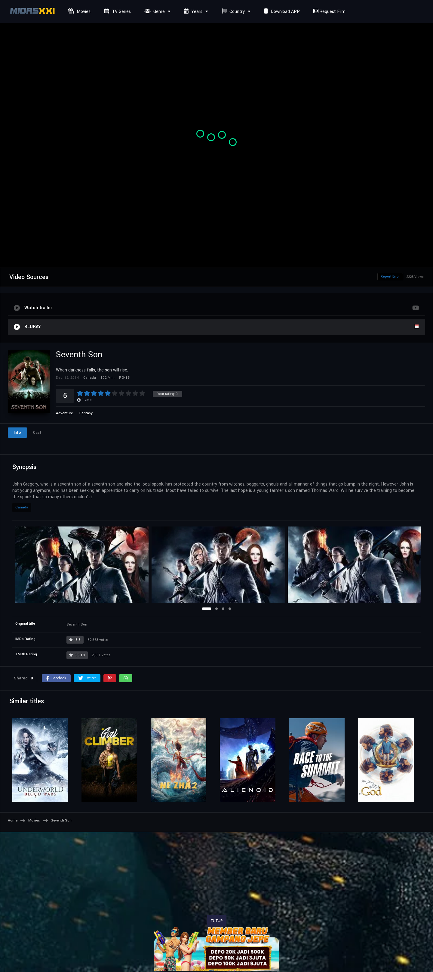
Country (232, 11)
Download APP (281, 11)
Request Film (328, 11)
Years (192, 11)
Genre (154, 11)
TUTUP (217, 921)
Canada (21, 507)
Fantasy (86, 413)
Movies (79, 11)
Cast (37, 432)
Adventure (64, 413)
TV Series (117, 11)
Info (17, 432)
